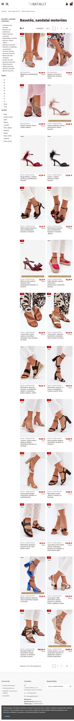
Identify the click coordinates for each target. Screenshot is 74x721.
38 (4, 88)
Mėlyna (6, 122)
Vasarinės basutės (9, 53)
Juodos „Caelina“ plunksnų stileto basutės (53, 178)
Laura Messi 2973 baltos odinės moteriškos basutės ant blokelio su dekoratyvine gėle (55, 547)
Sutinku (7, 716)
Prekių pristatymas (9, 685)
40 (4, 93)
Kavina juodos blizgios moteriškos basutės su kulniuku (55, 442)
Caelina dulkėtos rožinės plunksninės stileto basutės (56, 127)
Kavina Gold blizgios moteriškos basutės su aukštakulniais (28, 495)
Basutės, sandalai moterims (8, 20)
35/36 (5, 104)
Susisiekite (6, 696)
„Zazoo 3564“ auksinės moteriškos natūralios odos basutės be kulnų (55, 336)
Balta (5, 114)
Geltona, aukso (8, 117)
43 (4, 101)
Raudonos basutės (9, 62)
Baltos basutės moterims (8, 57)
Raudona (6, 130)
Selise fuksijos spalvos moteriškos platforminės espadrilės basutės (56, 284)
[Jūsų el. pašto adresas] (57, 686)
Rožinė (6, 133)
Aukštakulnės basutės (7, 26)
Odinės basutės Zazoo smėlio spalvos (28, 126)
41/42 (5, 107)
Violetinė (6, 138)
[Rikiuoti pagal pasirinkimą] (40, 28)
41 (4, 96)
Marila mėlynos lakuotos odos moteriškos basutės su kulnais (29, 599)
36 (4, 83)
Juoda (5, 120)
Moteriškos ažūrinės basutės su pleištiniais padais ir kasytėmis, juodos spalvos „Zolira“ (28, 390)
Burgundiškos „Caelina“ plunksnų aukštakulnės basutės (28, 178)
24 (48, 28)
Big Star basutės (8, 71)
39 (4, 91)
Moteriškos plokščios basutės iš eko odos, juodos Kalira (27, 546)
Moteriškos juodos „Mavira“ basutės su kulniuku (54, 495)
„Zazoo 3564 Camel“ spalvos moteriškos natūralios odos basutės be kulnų (28, 337)
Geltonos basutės (8, 68)
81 (67, 28)
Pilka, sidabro (8, 128)
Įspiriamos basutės (9, 45)
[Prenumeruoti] (70, 686)
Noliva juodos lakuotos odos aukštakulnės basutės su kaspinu (28, 230)
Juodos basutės (8, 60)
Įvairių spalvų (8, 141)
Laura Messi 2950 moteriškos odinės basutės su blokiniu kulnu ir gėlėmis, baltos (55, 600)
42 (4, 99)
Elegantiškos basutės (10, 38)
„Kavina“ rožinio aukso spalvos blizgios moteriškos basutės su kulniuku (28, 443)
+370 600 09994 (31, 693)
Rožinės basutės (8, 66)
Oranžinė (6, 125)
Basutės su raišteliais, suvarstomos (10, 48)
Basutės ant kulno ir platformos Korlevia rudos (54, 76)
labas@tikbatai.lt (32, 696)
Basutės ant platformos (7, 31)
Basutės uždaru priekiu (8, 42)
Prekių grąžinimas (8, 688)
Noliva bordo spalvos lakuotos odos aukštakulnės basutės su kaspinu (29, 284)
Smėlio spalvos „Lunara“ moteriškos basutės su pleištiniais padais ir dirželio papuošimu (55, 653)
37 (4, 85)
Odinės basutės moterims (8, 35)
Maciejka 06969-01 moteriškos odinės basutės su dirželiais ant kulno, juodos (27, 653)
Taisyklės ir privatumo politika (10, 692)
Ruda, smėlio (8, 136)
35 (4, 80)
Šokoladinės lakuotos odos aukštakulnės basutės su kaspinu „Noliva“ (55, 231)
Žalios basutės (7, 64)
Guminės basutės (8, 51)
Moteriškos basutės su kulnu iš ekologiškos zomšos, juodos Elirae (55, 389)
